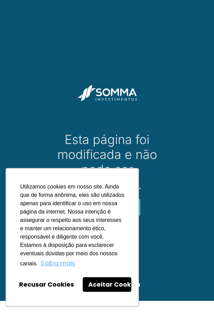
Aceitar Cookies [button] (109, 284)
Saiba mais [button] (58, 263)
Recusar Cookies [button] (46, 284)
